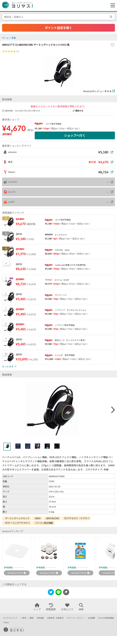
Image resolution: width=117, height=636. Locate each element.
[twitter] (51, 593)
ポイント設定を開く (58, 28)
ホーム (5, 38)
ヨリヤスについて (10, 618)
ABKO (38, 518)
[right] (112, 410)
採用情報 (40, 618)
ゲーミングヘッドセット (17, 518)
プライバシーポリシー (75, 618)
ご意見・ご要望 (27, 618)
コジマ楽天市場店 (53, 124)
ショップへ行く (74, 135)
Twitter (6, 622)
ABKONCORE (52, 518)
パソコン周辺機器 (44, 522)
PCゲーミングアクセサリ (17, 522)
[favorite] (112, 45)
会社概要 (91, 618)
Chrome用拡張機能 (106, 618)
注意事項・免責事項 (55, 618)
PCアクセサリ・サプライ (76, 518)
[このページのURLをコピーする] (66, 593)
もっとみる (9, 366)
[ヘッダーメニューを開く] (112, 6)
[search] (111, 17)
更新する (78, 111)
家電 (13, 38)
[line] (58, 593)
